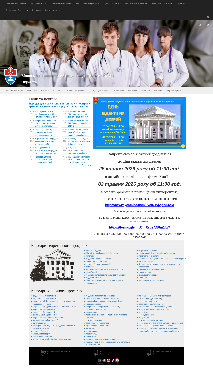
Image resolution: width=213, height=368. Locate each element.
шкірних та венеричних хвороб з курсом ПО (158, 326)
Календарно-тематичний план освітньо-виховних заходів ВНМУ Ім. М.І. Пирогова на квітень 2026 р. (79, 162)
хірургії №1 (144, 312)
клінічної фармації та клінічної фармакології (52, 339)
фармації (143, 278)
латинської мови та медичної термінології (104, 269)
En (208, 24)
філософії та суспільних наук (152, 269)
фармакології (145, 272)
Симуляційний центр (100, 90)
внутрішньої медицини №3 (45, 315)
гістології (90, 256)
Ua (199, 24)
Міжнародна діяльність (76, 90)
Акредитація (118, 90)
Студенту (180, 3)
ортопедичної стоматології (97, 326)
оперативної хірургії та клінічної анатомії (157, 253)
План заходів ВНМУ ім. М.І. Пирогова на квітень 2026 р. (79, 123)
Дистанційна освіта (14, 90)
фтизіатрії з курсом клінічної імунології (156, 307)
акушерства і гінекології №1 (45, 296)
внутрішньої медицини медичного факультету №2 (55, 307)
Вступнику (36, 10)
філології (90, 267)
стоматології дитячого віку (150, 298)
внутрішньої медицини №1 (45, 309)
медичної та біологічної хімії (98, 259)
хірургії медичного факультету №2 (154, 309)
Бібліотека (57, 90)
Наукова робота (91, 3)
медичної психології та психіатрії (100, 296)
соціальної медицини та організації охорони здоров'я (162, 259)
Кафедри (45, 90)
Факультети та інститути (136, 3)
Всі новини (86, 165)
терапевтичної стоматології (151, 304)
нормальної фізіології (148, 250)
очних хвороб (92, 331)
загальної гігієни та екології (98, 264)
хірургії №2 (144, 317)
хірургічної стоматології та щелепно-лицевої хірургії (161, 323)
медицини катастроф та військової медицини (106, 275)
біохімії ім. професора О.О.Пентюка (102, 253)
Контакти (158, 90)
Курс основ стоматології (153, 320)
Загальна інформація (16, 3)
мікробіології (91, 272)
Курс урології (148, 315)
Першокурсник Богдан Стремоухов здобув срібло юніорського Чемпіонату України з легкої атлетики (44, 135)
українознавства (146, 261)
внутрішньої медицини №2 (45, 312)
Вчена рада (32, 90)
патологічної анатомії (42, 336)
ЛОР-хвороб (91, 328)
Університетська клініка (161, 3)
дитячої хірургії (39, 323)
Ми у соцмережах (173, 90)
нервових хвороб (93, 304)
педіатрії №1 (91, 334)
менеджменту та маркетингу (151, 280)
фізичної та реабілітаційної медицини (102, 298)
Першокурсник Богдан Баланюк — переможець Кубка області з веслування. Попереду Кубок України (79, 144)
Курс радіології (96, 320)
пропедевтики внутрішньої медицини (102, 339)
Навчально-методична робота (65, 3)
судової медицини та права (151, 301)
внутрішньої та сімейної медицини (48, 317)
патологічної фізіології (149, 256)
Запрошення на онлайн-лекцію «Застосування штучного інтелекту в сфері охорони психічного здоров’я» (46, 125)
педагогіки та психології (96, 261)
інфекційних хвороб (41, 334)
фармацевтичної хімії (148, 275)
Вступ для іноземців (54, 10)
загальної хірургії (40, 331)
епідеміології (91, 312)
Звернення (132, 90)
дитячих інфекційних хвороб (45, 320)
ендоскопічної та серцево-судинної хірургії (104, 301)
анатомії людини (93, 250)
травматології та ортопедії (97, 323)
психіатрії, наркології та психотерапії (155, 296)
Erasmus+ (145, 90)
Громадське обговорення (17, 10)
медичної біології (93, 278)
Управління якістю (39, 3)
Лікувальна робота (112, 3)
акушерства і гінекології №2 (45, 298)
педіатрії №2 (91, 336)
